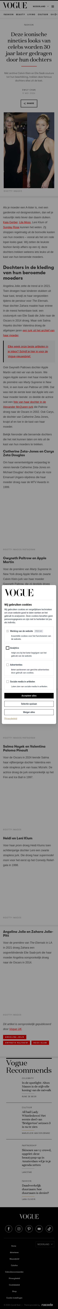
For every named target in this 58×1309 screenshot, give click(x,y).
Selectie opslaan (29, 704)
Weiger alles (29, 712)
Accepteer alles (29, 695)
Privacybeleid (10, 718)
